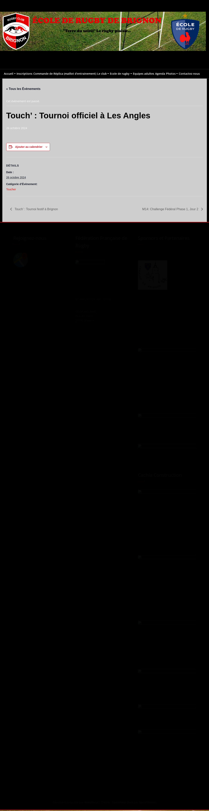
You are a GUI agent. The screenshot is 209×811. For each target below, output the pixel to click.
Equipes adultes (143, 73)
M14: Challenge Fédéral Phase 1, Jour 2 (170, 209)
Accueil (8, 73)
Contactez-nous (189, 73)
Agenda (160, 73)
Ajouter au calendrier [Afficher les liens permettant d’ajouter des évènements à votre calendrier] (28, 147)
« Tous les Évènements (23, 88)
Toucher (11, 189)
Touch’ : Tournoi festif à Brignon (36, 209)
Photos (171, 73)
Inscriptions (24, 73)
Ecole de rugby (120, 73)
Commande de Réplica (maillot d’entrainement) (64, 73)
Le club (102, 73)
